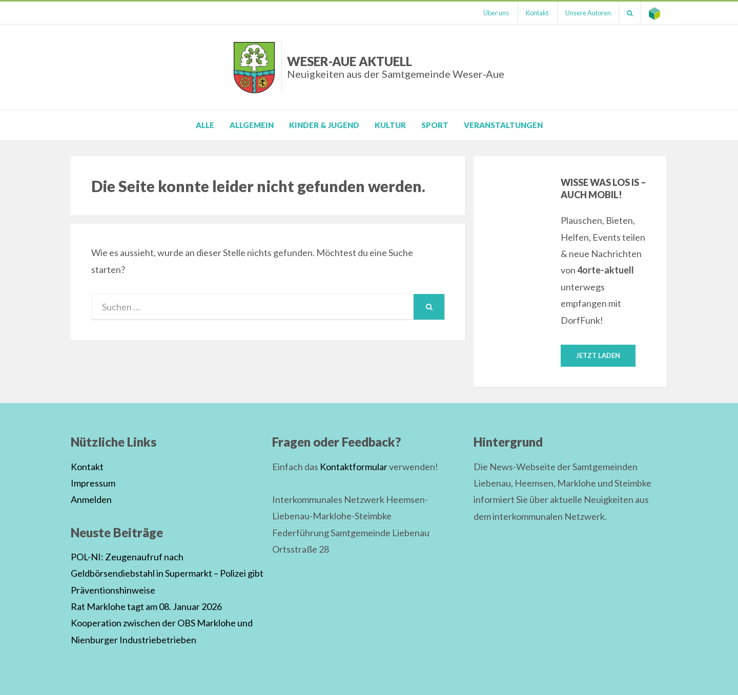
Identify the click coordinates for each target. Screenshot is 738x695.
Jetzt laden (598, 355)
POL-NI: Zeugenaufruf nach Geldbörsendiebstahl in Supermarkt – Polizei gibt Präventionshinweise (167, 573)
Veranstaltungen (503, 125)
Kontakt (537, 13)
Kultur (390, 125)
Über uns (496, 13)
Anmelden (91, 499)
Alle (205, 125)
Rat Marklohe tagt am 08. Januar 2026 (146, 606)
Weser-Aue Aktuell (395, 67)
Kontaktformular (353, 466)
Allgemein (252, 125)
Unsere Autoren (588, 13)
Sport (434, 125)
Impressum (93, 483)
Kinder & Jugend (324, 125)
